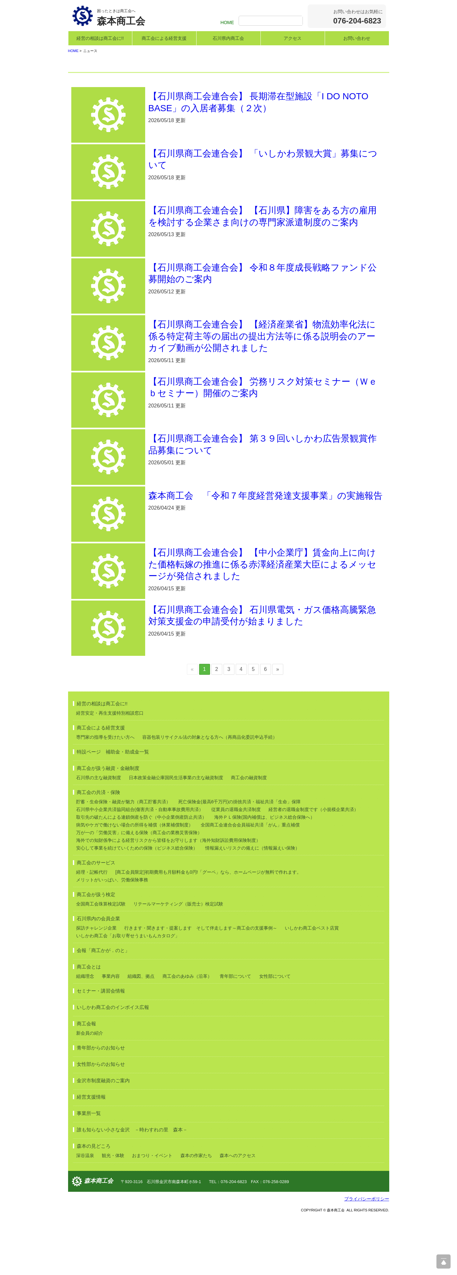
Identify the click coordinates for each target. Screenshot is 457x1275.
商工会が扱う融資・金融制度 (108, 826)
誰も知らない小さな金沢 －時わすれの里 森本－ (132, 1187)
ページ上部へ (443, 1261)
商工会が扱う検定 (96, 952)
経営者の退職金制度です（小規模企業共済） (313, 867)
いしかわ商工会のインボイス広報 (113, 1065)
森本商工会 (98, 1239)
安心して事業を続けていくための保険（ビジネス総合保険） (137, 905)
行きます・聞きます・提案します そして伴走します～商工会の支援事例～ (200, 985)
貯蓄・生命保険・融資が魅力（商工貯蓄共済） (123, 859)
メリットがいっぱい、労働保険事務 (112, 937)
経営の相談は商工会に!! (100, 38)
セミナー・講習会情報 (101, 1048)
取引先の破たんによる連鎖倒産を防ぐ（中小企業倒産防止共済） (141, 875)
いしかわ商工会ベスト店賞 (312, 985)
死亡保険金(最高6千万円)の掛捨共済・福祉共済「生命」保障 (239, 859)
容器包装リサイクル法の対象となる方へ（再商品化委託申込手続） (209, 795)
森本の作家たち (196, 1213)
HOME (227, 22)
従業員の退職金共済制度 (236, 867)
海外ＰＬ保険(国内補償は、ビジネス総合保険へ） (264, 875)
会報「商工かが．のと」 (103, 1008)
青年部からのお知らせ (101, 1105)
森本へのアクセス (238, 1213)
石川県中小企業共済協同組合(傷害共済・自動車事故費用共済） (140, 867)
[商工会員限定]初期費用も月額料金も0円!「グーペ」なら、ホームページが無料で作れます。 (208, 929)
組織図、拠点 (140, 1034)
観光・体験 (113, 1213)
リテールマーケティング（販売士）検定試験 (178, 961)
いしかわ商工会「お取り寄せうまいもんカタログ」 (128, 993)
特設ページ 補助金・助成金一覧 (113, 809)
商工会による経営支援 (164, 38)
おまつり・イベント (152, 1213)
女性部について (275, 1034)
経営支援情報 (91, 1154)
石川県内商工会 (228, 38)
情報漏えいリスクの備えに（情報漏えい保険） (252, 905)
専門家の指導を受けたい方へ (105, 795)
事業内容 (111, 1034)
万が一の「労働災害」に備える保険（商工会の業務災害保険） (139, 890)
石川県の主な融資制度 (98, 835)
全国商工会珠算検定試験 (101, 961)
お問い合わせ (356, 38)
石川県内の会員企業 (98, 976)
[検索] (272, 21)
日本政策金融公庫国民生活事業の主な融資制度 (176, 835)
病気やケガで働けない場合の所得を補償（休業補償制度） (134, 882)
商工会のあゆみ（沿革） (187, 1034)
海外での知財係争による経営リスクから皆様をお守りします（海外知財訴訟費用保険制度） (168, 898)
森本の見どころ (93, 1204)
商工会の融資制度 (249, 835)
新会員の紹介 (89, 1090)
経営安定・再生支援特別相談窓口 (110, 770)
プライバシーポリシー (366, 1256)
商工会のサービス (96, 920)
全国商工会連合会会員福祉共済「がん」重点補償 (250, 882)
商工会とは (89, 1024)
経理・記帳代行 (92, 929)
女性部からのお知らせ (101, 1122)
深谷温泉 (85, 1213)
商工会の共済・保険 (98, 850)
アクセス (293, 38)
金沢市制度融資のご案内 (103, 1138)
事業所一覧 (89, 1171)
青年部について (235, 1034)
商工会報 (86, 1081)
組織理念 (85, 1034)
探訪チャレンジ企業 (96, 985)
